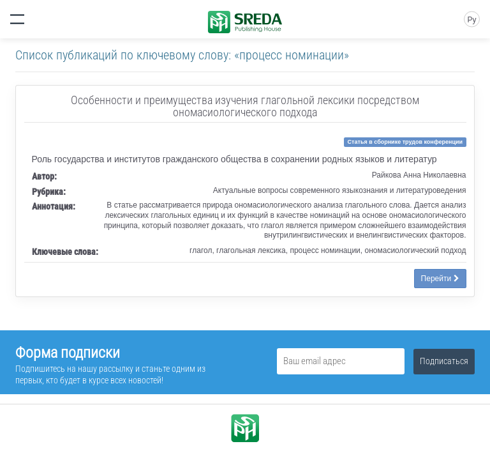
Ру (471, 19)
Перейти (440, 278)
